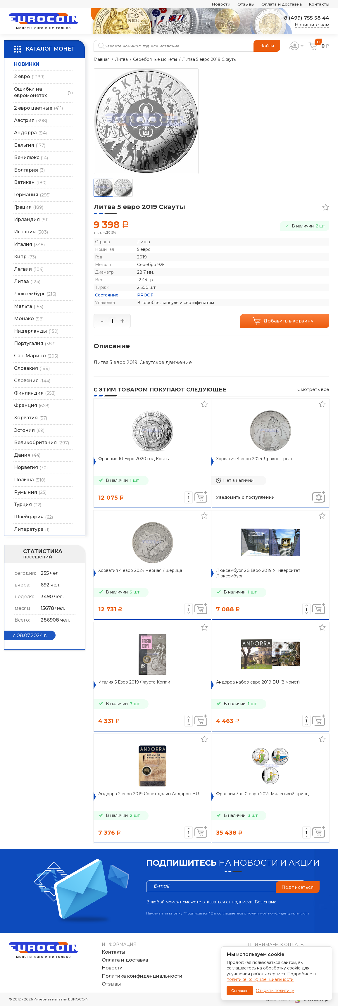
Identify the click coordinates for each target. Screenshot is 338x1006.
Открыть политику (275, 990)
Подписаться (297, 886)
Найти (266, 46)
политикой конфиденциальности (278, 913)
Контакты (318, 4)
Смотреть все (313, 389)
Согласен (239, 990)
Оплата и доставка (277, 4)
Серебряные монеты (155, 59)
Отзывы (239, 4)
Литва (121, 59)
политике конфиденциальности (260, 979)
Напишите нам (312, 24)
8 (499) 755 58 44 (305, 18)
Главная (102, 59)
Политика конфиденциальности (142, 976)
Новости (212, 4)
